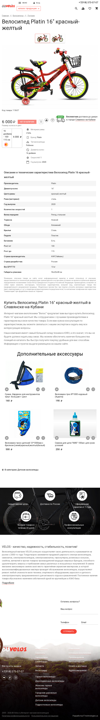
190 (66, 400)
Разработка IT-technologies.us (85, 716)
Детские (31, 16)
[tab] (42, 38)
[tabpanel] (50, 77)
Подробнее (8, 582)
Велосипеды (18, 16)
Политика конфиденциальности (16, 716)
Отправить (68, 631)
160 (16, 400)
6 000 (17, 138)
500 (16, 449)
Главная (5, 16)
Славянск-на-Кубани (85, 120)
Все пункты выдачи (11, 666)
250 (63, 449)
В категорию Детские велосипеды (20, 470)
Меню (23, 3)
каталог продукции (28, 8)
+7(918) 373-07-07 (88, 2)
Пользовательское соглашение (44, 716)
